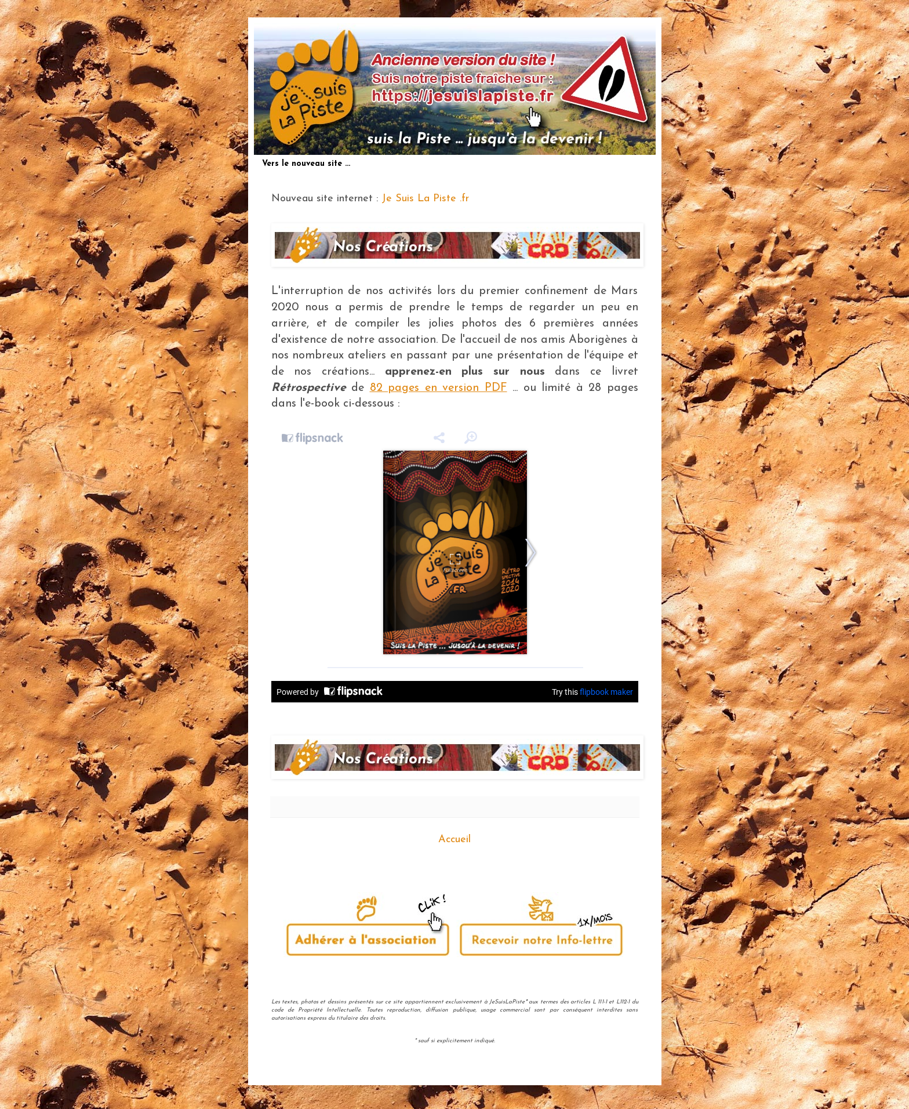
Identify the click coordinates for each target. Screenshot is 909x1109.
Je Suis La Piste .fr (425, 198)
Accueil (454, 839)
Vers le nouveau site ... (306, 164)
